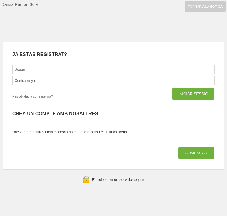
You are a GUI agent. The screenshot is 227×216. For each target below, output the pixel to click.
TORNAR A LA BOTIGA (205, 6)
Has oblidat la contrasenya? (32, 96)
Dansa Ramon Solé (19, 4)
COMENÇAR (196, 153)
